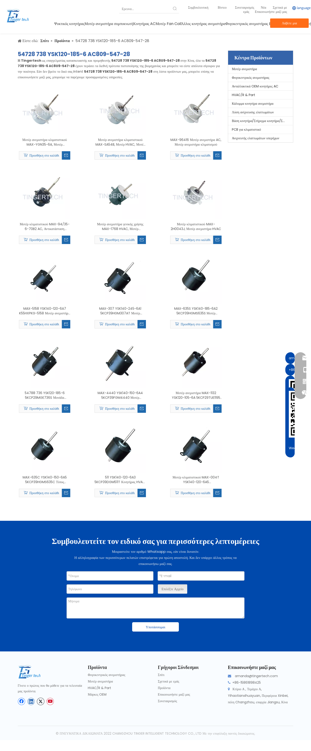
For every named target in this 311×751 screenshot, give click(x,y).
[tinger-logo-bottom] (33, 671)
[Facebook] (21, 701)
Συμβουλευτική (198, 7)
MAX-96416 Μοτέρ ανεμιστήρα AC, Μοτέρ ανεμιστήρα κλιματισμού (195, 142)
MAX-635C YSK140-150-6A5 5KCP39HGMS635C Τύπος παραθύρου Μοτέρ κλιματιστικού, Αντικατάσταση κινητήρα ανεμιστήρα (45, 479)
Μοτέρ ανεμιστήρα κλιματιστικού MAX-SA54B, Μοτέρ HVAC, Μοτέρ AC (120, 142)
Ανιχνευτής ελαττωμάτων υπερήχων (255, 138)
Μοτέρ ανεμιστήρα (244, 69)
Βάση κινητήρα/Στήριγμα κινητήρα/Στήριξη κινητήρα (262, 121)
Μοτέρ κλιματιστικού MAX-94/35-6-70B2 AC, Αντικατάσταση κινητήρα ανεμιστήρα (44, 226)
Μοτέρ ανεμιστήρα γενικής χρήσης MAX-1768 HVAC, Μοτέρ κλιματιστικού (120, 226)
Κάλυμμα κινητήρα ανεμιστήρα (252, 103)
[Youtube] (50, 701)
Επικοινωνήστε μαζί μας (271, 11)
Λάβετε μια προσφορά (289, 24)
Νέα (264, 7)
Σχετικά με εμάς (168, 681)
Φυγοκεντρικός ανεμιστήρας (250, 77)
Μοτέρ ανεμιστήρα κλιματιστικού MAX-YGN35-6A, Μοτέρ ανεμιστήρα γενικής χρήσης (44, 142)
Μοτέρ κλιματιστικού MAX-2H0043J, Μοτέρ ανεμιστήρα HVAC (196, 226)
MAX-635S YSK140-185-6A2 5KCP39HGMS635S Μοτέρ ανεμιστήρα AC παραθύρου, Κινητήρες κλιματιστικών (196, 311)
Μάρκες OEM (97, 694)
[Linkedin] (31, 701)
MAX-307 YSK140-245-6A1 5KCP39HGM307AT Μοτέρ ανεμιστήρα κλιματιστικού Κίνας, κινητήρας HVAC (120, 311)
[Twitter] (40, 701)
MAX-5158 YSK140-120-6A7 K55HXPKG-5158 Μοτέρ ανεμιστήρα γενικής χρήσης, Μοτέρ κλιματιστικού (44, 311)
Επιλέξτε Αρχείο (173, 589)
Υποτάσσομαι (155, 627)
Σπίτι (161, 674)
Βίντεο (222, 7)
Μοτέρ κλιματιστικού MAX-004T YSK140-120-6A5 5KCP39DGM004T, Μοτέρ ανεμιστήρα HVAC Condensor (196, 479)
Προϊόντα (164, 688)
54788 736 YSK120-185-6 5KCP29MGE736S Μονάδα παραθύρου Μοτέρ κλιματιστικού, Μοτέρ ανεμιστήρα (44, 395)
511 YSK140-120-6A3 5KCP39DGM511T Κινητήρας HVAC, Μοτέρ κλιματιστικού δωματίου (120, 479)
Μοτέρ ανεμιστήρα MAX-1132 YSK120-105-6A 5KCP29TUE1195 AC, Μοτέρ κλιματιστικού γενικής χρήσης (196, 395)
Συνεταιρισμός (245, 7)
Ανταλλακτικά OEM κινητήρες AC (255, 86)
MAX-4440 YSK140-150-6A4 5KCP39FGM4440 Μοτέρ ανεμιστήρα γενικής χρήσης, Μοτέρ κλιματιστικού (120, 395)
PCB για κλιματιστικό (246, 129)
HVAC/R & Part (243, 95)
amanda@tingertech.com (256, 676)
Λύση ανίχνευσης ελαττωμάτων (253, 112)
